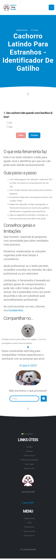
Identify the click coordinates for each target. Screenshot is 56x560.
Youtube (29, 447)
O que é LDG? (28, 365)
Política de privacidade (29, 460)
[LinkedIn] (28, 347)
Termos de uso (29, 455)
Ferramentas (29, 527)
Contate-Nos (16, 310)
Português (27, 434)
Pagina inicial (21, 30)
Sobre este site (29, 531)
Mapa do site (29, 468)
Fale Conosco (29, 536)
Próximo (34, 135)
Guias (29, 523)
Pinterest (29, 451)
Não (11, 127)
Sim (10, 123)
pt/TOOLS (34, 30)
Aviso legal (29, 464)
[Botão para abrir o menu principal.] (51, 7)
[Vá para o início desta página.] (28, 409)
